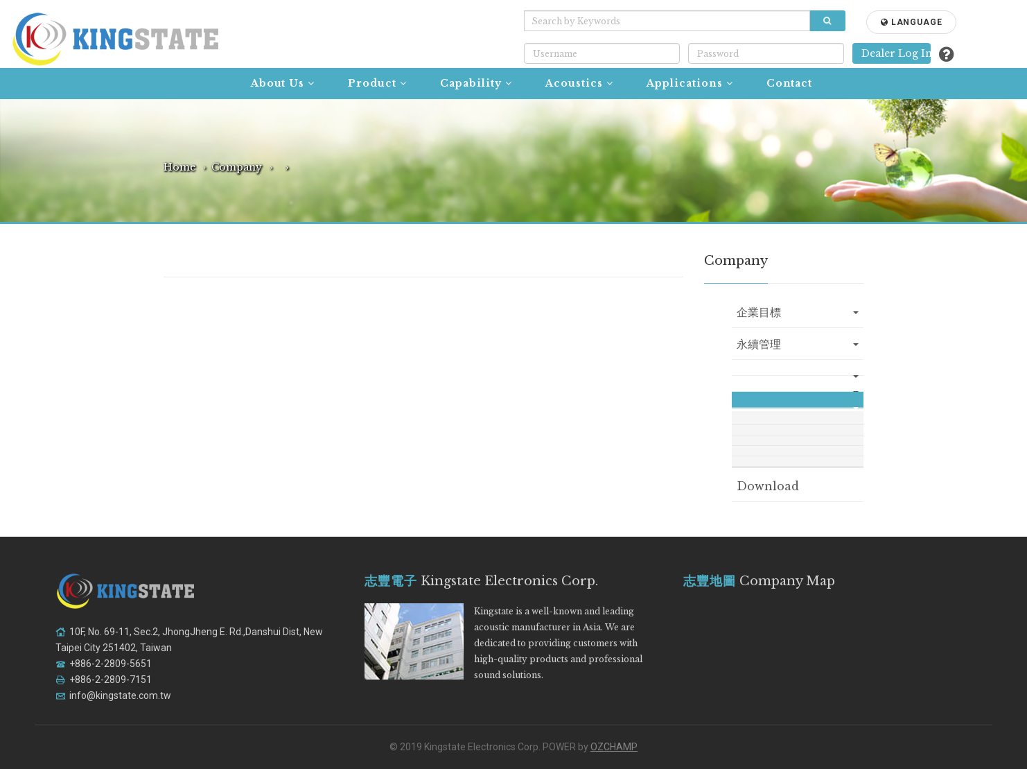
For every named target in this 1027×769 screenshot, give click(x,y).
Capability (476, 83)
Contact (789, 83)
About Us (283, 83)
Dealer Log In (896, 53)
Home (179, 167)
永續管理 (798, 344)
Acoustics (579, 83)
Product (377, 83)
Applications (690, 83)
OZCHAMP (614, 746)
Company (236, 167)
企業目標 (798, 312)
